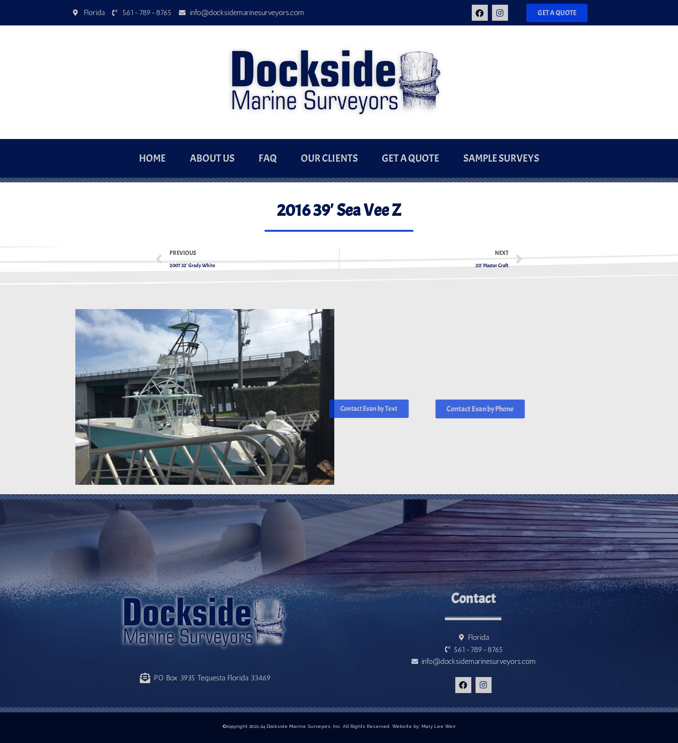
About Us (212, 158)
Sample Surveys (501, 158)
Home (152, 158)
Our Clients (329, 158)
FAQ (267, 158)
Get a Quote (410, 158)
